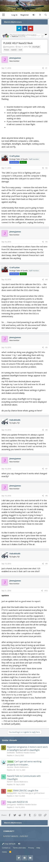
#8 (46, 496)
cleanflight (36, 47)
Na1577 (10, 782)
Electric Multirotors (21, 767)
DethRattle (11, 753)
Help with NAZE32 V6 (17, 802)
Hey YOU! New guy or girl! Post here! (31, 793)
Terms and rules (19, 848)
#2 (46, 168)
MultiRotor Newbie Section (25, 753)
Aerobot (10, 767)
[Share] (43, 68)
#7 (46, 469)
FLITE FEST (24, 836)
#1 (46, 68)
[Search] (45, 15)
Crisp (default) (8, 844)
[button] (3, 15)
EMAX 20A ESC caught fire (25, 790)
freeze (6, 50)
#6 (46, 430)
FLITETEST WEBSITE (10, 836)
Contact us (6, 848)
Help (38, 848)
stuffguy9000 (12, 793)
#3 (46, 242)
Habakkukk (14, 420)
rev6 (20, 50)
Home (4, 852)
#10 (46, 591)
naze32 (13, 50)
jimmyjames (10, 47)
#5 (46, 347)
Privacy (31, 848)
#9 (46, 564)
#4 (46, 279)
